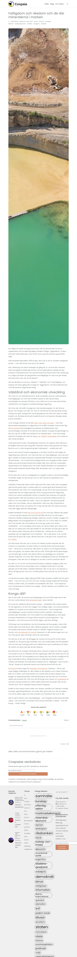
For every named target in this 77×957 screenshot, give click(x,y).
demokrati (27, 805)
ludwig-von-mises (43, 843)
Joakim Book (14, 21)
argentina (40, 859)
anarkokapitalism (44, 944)
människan (41, 932)
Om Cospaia (59, 4)
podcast (27, 827)
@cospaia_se (61, 804)
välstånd (29, 24)
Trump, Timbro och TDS (17, 814)
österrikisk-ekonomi (42, 819)
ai (24, 795)
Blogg (52, 4)
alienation (40, 904)
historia (26, 817)
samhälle (48, 21)
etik (25, 811)
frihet (26, 814)
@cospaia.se (61, 802)
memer (26, 824)
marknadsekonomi (20, 24)
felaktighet (41, 828)
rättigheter (41, 886)
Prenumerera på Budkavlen (28, 774)
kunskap (41, 801)
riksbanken (44, 833)
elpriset (39, 825)
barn (25, 798)
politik (26, 830)
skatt (26, 836)
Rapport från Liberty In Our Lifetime (17, 835)
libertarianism (28, 821)
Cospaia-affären (62, 808)
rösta (39, 936)
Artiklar (46, 4)
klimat (39, 881)
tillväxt (40, 917)
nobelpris (41, 871)
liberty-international (42, 895)
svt (38, 908)
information (43, 890)
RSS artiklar (60, 806)
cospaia (26, 801)
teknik (26, 843)
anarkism (40, 922)
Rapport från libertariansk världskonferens (20, 799)
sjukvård (40, 900)
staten (26, 840)
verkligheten (28, 849)
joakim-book (43, 913)
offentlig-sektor (41, 807)
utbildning (27, 846)
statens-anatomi (42, 865)
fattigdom (36, 24)
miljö (38, 952)
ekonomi (41, 21)
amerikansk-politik (42, 854)
